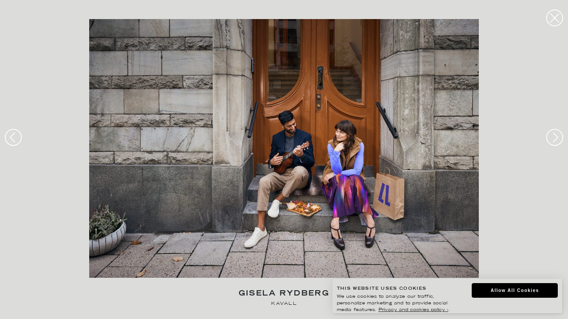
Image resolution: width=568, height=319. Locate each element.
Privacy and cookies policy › (413, 310)
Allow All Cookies (515, 290)
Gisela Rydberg (284, 294)
